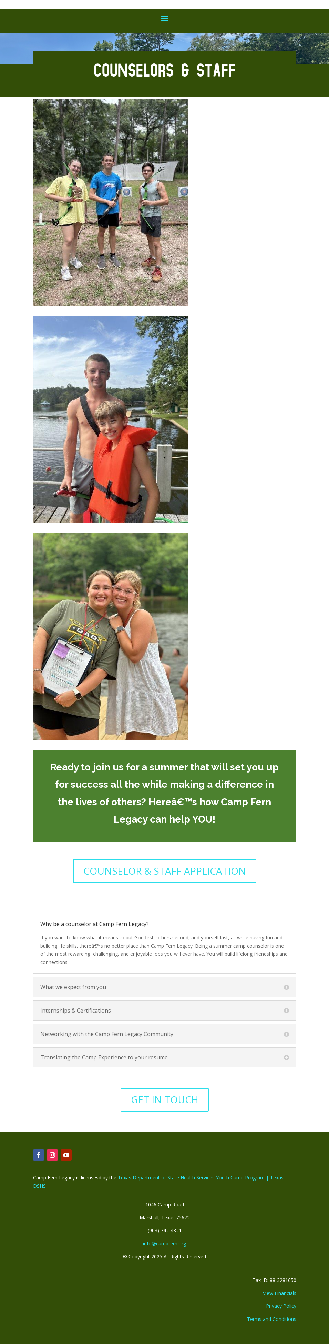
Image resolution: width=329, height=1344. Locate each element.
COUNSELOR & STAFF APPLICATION (164, 870)
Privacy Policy (281, 1306)
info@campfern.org (164, 1243)
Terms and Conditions (271, 1319)
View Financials (279, 1293)
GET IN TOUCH (164, 1099)
